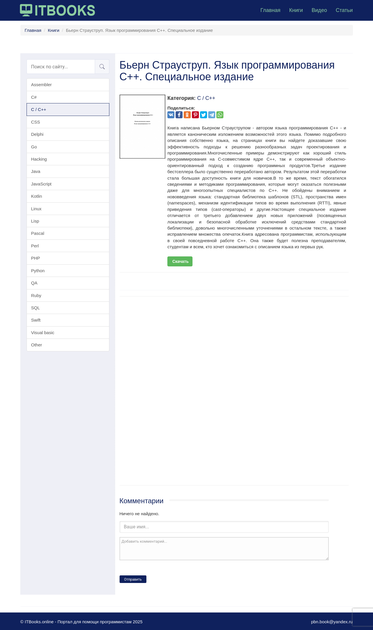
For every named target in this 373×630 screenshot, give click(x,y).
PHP (35, 258)
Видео (319, 10)
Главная (270, 10)
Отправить (133, 579)
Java (36, 171)
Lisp (35, 220)
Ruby (36, 295)
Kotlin (36, 196)
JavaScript (41, 183)
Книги (296, 10)
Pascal (37, 233)
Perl (35, 245)
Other (36, 344)
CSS (35, 121)
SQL (35, 307)
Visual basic (43, 332)
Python (38, 270)
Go (34, 146)
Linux (36, 208)
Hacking (39, 159)
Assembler (41, 84)
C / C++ (38, 109)
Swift (36, 319)
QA (34, 282)
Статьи (344, 10)
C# (34, 97)
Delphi (37, 134)
